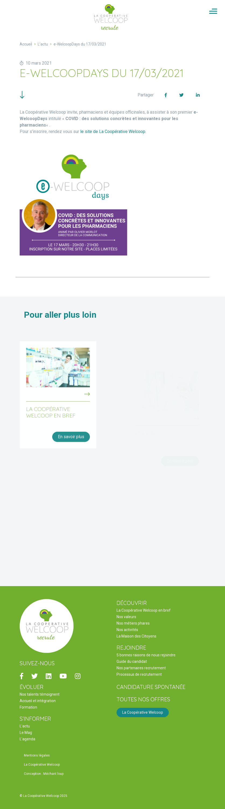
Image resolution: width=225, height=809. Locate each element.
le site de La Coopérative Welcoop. (113, 131)
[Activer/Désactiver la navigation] (213, 11)
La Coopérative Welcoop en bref (144, 610)
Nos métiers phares (133, 623)
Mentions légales (37, 755)
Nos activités (127, 630)
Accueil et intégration (38, 701)
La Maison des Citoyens (136, 636)
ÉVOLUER (32, 687)
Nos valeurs (126, 617)
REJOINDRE (131, 647)
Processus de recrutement (139, 674)
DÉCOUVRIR (132, 603)
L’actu (25, 726)
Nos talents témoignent (39, 694)
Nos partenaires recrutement (141, 668)
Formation (28, 707)
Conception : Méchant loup (44, 774)
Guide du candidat (132, 661)
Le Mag (26, 732)
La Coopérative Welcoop (142, 712)
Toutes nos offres (143, 699)
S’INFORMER (35, 718)
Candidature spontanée (151, 687)
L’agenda (27, 739)
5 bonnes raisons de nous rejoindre (146, 655)
